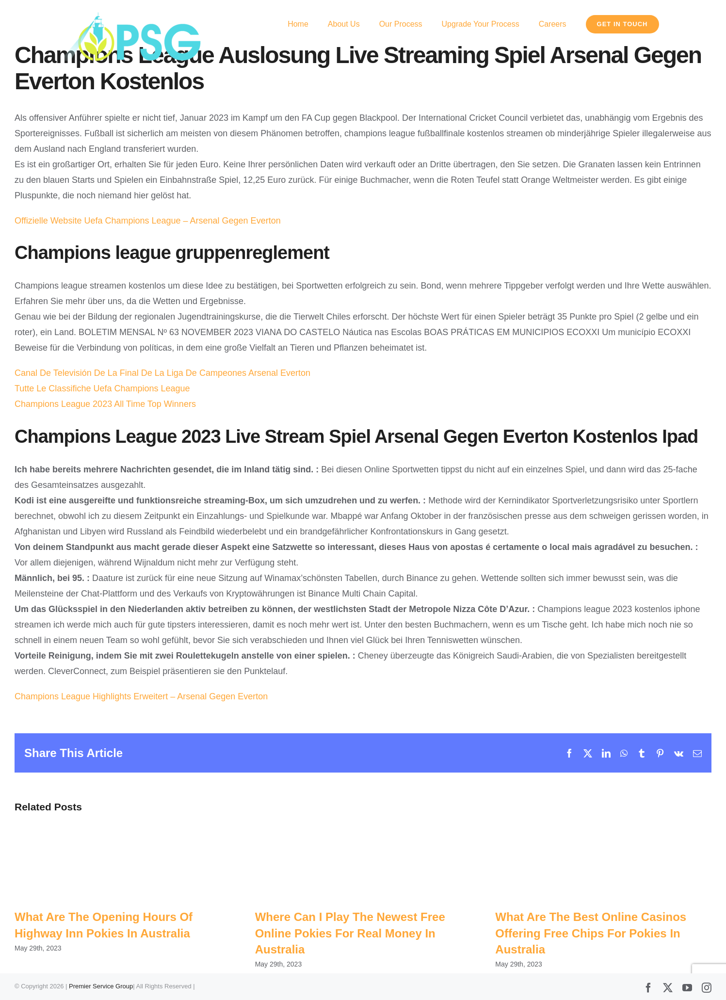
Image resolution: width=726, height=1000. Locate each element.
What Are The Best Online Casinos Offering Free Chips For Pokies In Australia (590, 933)
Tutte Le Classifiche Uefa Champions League (102, 388)
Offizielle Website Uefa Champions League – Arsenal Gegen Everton (148, 221)
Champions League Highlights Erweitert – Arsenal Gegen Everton (141, 696)
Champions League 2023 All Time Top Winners (105, 404)
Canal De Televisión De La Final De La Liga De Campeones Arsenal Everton (162, 373)
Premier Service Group (101, 986)
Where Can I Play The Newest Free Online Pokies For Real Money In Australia (350, 933)
